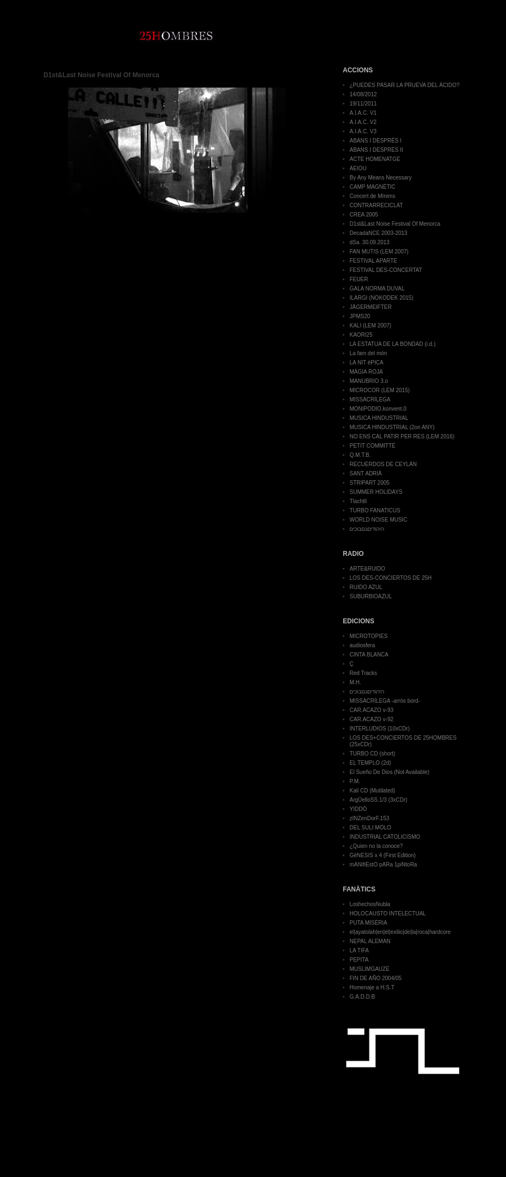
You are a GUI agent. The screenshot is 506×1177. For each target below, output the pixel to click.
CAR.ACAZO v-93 (372, 710)
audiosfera (362, 645)
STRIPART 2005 (370, 483)
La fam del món (368, 353)
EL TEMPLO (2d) (370, 763)
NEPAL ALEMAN (370, 941)
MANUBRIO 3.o (369, 381)
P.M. (355, 781)
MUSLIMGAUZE (370, 969)
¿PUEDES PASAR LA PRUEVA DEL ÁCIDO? (405, 85)
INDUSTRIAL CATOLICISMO (385, 837)
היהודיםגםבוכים (367, 529)
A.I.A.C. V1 (363, 113)
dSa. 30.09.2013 (370, 242)
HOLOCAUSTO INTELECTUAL (388, 913)
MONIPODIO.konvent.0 (378, 409)
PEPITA (359, 960)
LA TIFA (359, 950)
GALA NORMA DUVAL (377, 289)
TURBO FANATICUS (375, 510)
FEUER (359, 279)
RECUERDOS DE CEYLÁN (383, 464)
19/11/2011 (363, 104)
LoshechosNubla (370, 904)
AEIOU (358, 168)
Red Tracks (364, 673)
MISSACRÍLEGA (370, 399)
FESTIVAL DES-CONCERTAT (386, 270)
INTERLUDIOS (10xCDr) (380, 729)
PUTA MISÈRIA (368, 923)
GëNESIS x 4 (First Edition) (383, 855)
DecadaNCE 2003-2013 (379, 233)
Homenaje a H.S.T (372, 987)
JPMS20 (360, 316)
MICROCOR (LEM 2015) (380, 390)
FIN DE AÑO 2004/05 (376, 978)
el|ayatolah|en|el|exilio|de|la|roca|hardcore (400, 932)
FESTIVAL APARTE (373, 261)
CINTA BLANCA (369, 655)
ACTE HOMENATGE (375, 159)
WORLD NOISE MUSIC (379, 520)
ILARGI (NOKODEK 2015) (382, 298)
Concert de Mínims (373, 196)
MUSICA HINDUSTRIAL (379, 418)
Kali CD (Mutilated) (373, 791)
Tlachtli (358, 501)
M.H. (355, 682)
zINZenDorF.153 (370, 818)
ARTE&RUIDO (367, 569)
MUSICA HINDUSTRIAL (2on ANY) (392, 427)
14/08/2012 (363, 94)
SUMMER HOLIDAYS (376, 492)
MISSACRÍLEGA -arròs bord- (385, 701)
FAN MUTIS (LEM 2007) (379, 252)
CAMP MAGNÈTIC (373, 187)
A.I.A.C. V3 (363, 131)
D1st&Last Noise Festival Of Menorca (395, 224)
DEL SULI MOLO (370, 828)
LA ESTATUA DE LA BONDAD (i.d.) (393, 344)
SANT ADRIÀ (366, 473)
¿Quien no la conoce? (376, 846)
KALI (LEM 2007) (371, 326)
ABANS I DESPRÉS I (376, 141)
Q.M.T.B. (360, 455)
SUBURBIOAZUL (371, 596)
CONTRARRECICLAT (376, 205)
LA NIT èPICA (367, 363)
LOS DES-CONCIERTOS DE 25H (391, 578)
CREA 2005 (364, 215)
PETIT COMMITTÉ (373, 446)
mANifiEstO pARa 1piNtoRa (383, 865)
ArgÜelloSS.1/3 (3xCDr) (379, 800)
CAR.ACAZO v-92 (372, 719)
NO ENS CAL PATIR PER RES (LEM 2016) (402, 436)
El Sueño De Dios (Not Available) (390, 772)
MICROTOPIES (369, 636)
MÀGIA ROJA (366, 372)
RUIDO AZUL (366, 587)
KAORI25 (361, 335)
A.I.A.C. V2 (363, 122)
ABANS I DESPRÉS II (376, 150)
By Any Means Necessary (381, 178)
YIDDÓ (358, 809)
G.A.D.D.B (362, 997)
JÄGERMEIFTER (371, 307)
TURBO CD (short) (373, 754)
